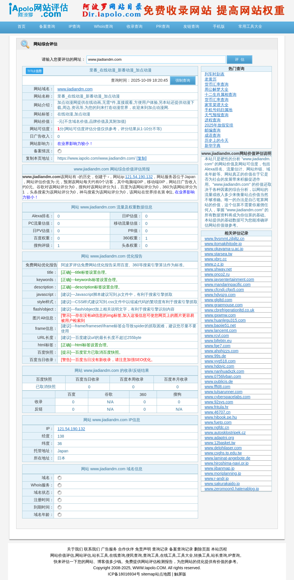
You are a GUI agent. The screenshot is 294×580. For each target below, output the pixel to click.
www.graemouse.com (224, 305)
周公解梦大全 (216, 89)
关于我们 (75, 549)
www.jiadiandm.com (75, 89)
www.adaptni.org (219, 437)
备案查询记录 (181, 549)
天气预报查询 (216, 115)
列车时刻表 (214, 74)
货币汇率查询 (216, 84)
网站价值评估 (62, 555)
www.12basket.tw (220, 442)
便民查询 (134, 555)
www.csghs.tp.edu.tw (223, 453)
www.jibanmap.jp (219, 468)
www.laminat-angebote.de (227, 458)
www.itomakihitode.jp (223, 243)
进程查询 (212, 120)
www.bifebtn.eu (218, 340)
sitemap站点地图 (156, 574)
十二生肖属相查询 (220, 94)
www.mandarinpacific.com (228, 284)
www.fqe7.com (217, 345)
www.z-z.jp (214, 264)
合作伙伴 (126, 549)
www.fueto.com (218, 422)
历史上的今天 (216, 140)
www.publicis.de (219, 381)
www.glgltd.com (218, 300)
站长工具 (100, 555)
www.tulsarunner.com (223, 391)
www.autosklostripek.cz (225, 432)
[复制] (141, 158)
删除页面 (202, 549)
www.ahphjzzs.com (221, 351)
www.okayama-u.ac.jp (224, 248)
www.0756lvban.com (223, 376)
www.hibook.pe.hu (221, 417)
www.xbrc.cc (216, 259)
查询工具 (151, 555)
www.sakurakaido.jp (222, 483)
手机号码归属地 (218, 109)
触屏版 (180, 574)
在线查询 (117, 555)
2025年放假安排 (219, 125)
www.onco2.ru (217, 274)
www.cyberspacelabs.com (227, 397)
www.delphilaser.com (223, 448)
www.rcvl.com (217, 335)
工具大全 (185, 555)
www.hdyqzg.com (220, 294)
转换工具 (202, 555)
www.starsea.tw (218, 254)
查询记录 (160, 549)
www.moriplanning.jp (223, 473)
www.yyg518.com (220, 361)
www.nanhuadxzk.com (224, 371)
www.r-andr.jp (217, 478)
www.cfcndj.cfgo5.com (224, 289)
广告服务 (109, 549)
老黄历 (211, 79)
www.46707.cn (217, 412)
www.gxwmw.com (220, 315)
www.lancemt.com (221, 330)
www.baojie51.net (220, 325)
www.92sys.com (219, 402)
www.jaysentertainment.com (229, 279)
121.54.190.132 (139, 176)
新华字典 (212, 145)
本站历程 (219, 549)
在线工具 (168, 555)
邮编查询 (212, 130)
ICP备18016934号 (124, 574)
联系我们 (92, 549)
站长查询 (219, 555)
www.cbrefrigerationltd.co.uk (229, 310)
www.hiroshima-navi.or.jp (227, 463)
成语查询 (212, 135)
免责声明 (143, 549)
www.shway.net (218, 269)
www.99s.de (215, 356)
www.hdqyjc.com (219, 366)
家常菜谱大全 (216, 104)
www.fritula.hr (216, 407)
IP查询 (234, 555)
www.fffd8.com (217, 386)
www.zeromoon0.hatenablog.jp (232, 488)
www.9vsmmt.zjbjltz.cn (224, 238)
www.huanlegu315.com (225, 320)
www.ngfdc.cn (217, 427)
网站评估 (83, 555)
